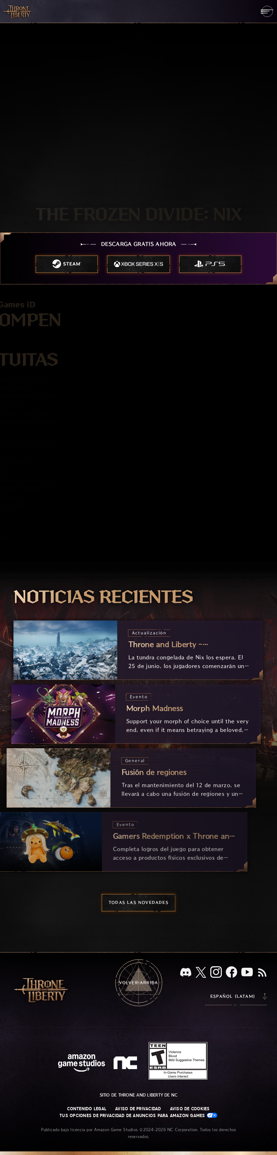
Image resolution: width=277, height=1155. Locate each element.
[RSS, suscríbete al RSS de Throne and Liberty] (262, 973)
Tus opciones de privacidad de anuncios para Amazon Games (138, 1115)
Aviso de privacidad (138, 1108)
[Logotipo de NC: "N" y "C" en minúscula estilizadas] (126, 1063)
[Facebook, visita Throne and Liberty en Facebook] (231, 972)
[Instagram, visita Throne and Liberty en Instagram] (216, 972)
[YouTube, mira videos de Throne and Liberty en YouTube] (247, 972)
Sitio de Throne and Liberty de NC (139, 1095)
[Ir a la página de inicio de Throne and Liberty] (18, 11)
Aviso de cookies (190, 1108)
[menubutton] (267, 11)
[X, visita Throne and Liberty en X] (200, 973)
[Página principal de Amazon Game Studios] (81, 1063)
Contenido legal (86, 1108)
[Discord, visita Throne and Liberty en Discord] (186, 973)
